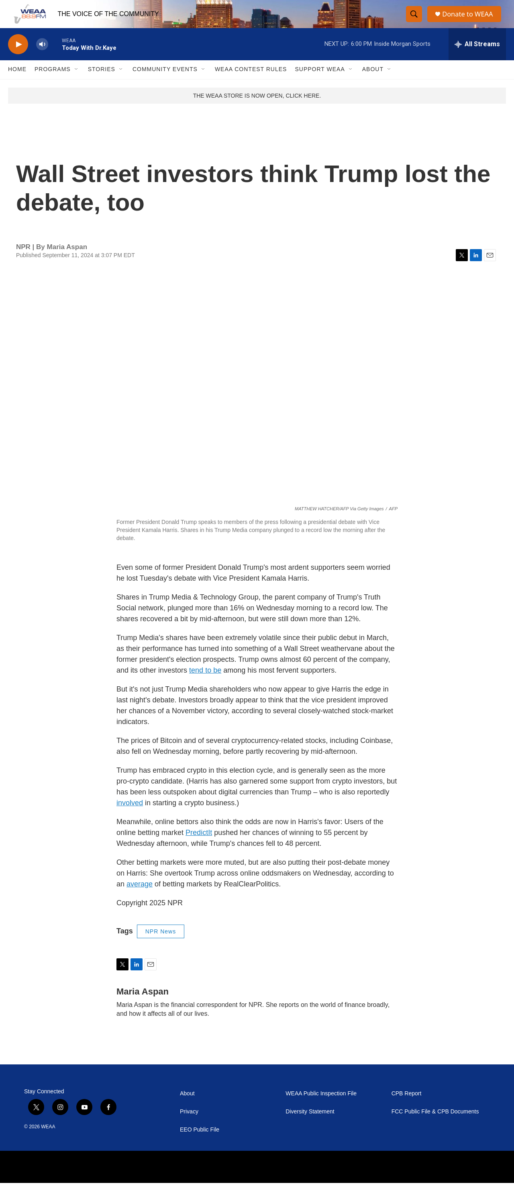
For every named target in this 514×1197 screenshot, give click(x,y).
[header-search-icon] (414, 21)
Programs (53, 83)
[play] (18, 58)
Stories (101, 83)
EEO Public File (199, 1144)
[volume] (42, 58)
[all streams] (477, 58)
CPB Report (407, 1108)
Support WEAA (320, 83)
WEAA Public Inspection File (321, 1108)
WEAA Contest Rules (251, 83)
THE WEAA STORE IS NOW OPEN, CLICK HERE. (257, 109)
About (372, 83)
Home (17, 83)
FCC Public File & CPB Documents (435, 1126)
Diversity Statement (310, 1126)
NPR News (160, 945)
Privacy (189, 1126)
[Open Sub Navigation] (76, 83)
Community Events (165, 83)
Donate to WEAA (470, 21)
